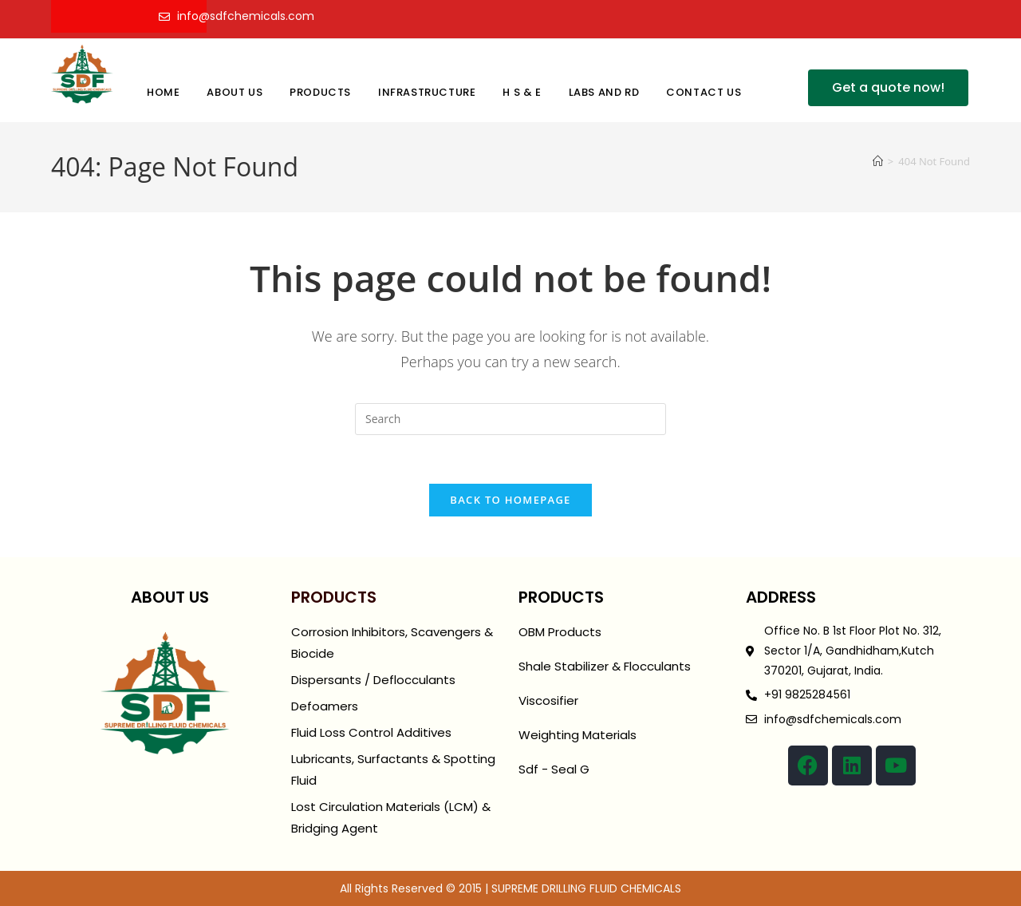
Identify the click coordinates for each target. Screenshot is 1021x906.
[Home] (878, 161)
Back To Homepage (510, 500)
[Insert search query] (510, 419)
